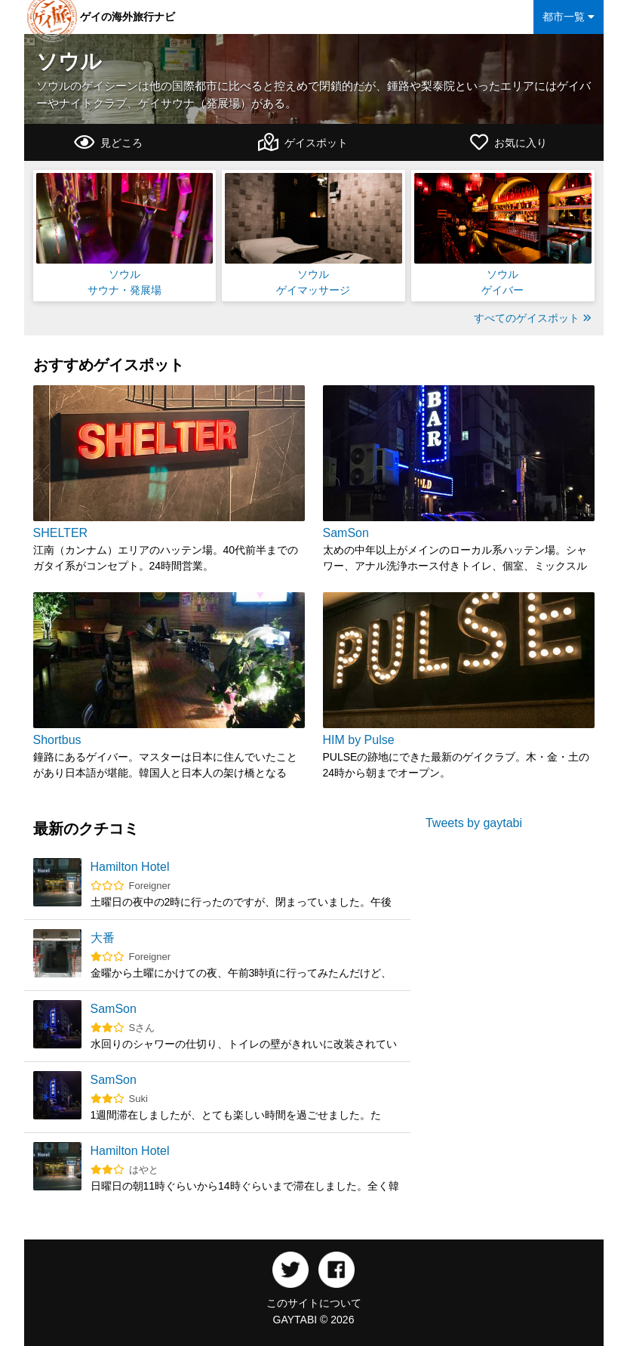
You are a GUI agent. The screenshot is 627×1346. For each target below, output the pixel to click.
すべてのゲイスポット (532, 318)
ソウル (69, 61)
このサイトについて (313, 1303)
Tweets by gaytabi (474, 823)
